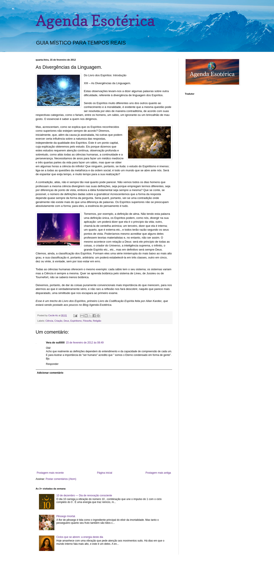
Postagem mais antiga (158, 472)
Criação (58, 320)
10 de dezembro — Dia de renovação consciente (84, 495)
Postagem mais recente (50, 472)
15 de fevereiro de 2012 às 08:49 (85, 342)
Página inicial (104, 472)
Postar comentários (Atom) (61, 478)
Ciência (49, 320)
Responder (52, 364)
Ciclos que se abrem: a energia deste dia (79, 537)
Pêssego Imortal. (66, 516)
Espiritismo (76, 320)
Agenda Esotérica (95, 20)
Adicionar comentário (50, 372)
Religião (97, 320)
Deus (66, 320)
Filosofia (87, 320)
